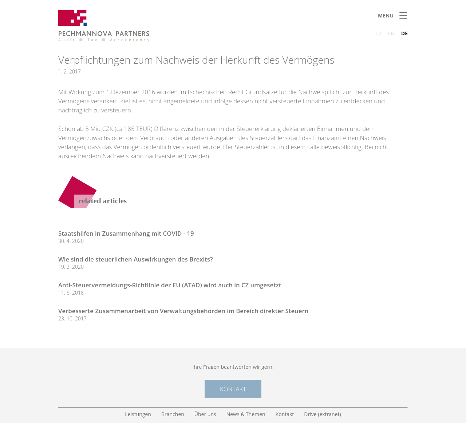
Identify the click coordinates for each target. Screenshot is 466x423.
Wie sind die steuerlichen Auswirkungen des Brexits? (135, 259)
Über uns (205, 414)
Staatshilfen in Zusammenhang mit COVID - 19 (126, 233)
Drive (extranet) (322, 414)
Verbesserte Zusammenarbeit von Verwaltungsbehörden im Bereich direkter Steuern (183, 311)
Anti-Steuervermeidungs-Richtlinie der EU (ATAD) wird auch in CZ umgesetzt (169, 285)
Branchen (172, 414)
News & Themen (245, 414)
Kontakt (233, 389)
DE (404, 33)
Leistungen (138, 414)
